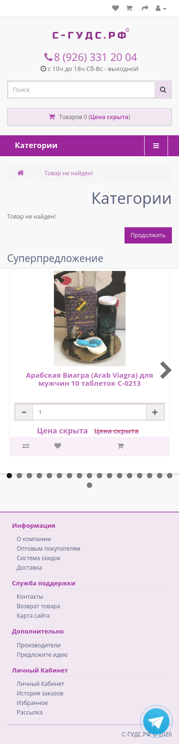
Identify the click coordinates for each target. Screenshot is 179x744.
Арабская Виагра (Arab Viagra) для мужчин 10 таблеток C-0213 (89, 379)
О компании (34, 539)
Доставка (29, 567)
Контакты (30, 597)
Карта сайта (33, 616)
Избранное (32, 703)
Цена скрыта (109, 117)
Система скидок (39, 558)
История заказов (40, 693)
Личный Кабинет (40, 684)
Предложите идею (42, 655)
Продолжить (148, 235)
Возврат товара (38, 606)
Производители (39, 645)
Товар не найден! (68, 173)
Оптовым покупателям (48, 548)
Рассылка (29, 712)
